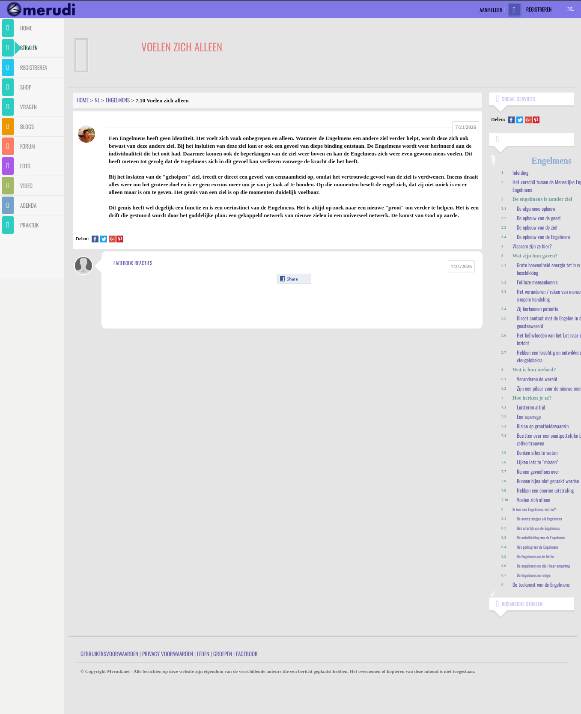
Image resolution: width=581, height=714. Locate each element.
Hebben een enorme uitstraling (545, 490)
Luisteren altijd (531, 407)
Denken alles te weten (537, 452)
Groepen (222, 653)
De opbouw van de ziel (537, 227)
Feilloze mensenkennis (537, 282)
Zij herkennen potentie (537, 308)
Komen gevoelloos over (538, 471)
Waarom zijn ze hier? (532, 246)
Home (83, 100)
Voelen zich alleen (533, 499)
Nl (97, 100)
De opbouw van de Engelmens (543, 236)
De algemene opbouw (536, 208)
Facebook (246, 653)
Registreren (538, 9)
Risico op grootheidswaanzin (543, 426)
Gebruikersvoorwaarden (109, 653)
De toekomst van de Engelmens (540, 584)
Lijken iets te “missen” (537, 462)
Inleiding (520, 172)
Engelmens (118, 100)
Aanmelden (491, 9)
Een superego (529, 416)
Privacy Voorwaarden (167, 653)
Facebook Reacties (132, 262)
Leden (203, 653)
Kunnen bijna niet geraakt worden (548, 480)
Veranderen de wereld (537, 378)
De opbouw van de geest (539, 217)
